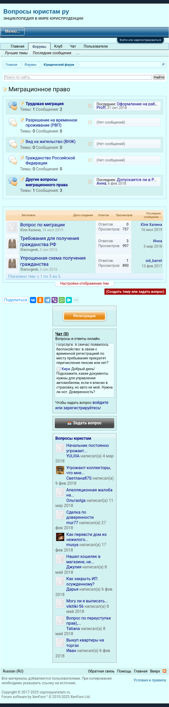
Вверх (155, 671)
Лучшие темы (16, 53)
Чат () (62, 334)
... (78, 53)
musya (72, 544)
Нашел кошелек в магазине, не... (83, 559)
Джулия (73, 567)
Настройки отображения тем (84, 283)
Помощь (124, 671)
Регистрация (84, 315)
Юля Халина (30, 230)
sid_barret (153, 260)
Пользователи (96, 46)
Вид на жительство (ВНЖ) (51, 141)
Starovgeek (29, 250)
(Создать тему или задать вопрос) (135, 292)
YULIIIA (72, 456)
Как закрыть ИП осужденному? (82, 581)
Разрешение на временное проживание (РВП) (51, 123)
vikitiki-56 (74, 606)
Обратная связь (101, 671)
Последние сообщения (52, 53)
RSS (90, 106)
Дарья (72, 589)
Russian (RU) (13, 671)
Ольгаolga (76, 500)
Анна (101, 183)
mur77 (72, 522)
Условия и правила (150, 680)
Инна (157, 241)
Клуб (58, 46)
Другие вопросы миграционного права (47, 182)
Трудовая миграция (45, 103)
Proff (101, 107)
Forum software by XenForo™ (46, 697)
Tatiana (73, 628)
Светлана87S (78, 478)
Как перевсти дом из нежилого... (86, 537)
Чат (73, 46)
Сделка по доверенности (80, 515)
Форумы (39, 47)
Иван (71, 650)
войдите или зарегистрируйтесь (81, 405)
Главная (17, 46)
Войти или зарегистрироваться (140, 40)
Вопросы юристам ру (36, 11)
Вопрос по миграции (42, 224)
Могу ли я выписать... (87, 601)
